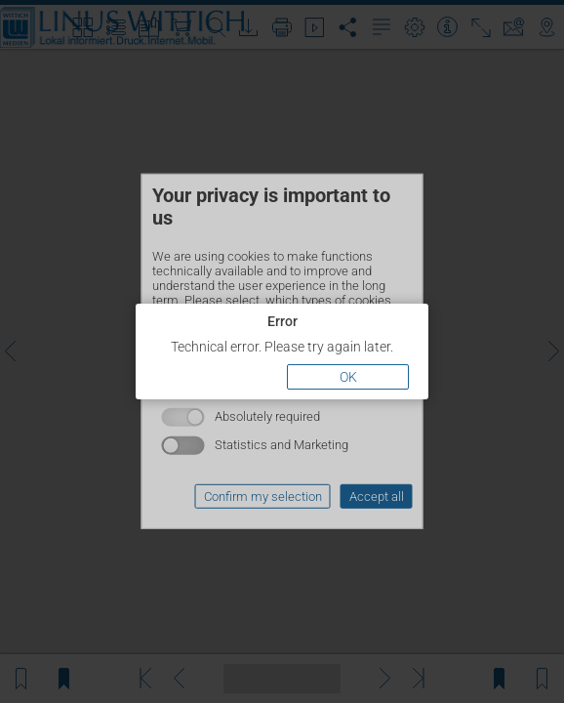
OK (348, 377)
